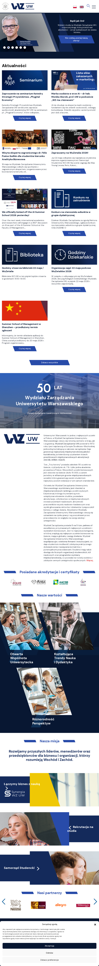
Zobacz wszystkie (49, 362)
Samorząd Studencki (22, 868)
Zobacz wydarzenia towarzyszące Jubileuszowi (49, 413)
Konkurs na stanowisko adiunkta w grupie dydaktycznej (70, 214)
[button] (95, 924)
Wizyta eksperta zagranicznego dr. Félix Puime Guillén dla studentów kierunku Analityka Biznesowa (24, 156)
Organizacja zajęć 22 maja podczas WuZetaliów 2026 (71, 269)
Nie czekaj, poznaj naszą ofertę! (76, 39)
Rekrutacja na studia (80, 829)
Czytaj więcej (25, 118)
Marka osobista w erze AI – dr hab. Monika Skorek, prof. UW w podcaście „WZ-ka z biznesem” (72, 97)
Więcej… (90, 560)
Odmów (49, 953)
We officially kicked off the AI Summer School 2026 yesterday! (23, 214)
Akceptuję (49, 946)
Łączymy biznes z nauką (22, 784)
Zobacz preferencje (49, 960)
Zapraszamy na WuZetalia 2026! (69, 152)
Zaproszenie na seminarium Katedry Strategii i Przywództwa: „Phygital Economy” (22, 97)
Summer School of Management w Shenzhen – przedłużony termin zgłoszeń (21, 327)
